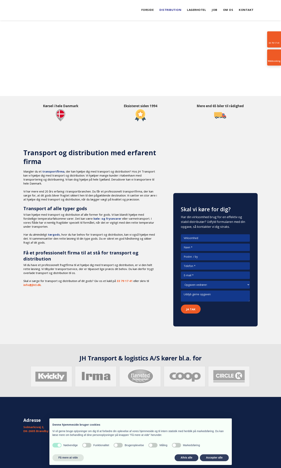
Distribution (170, 10)
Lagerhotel (196, 10)
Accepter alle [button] (214, 457)
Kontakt (246, 10)
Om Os (228, 10)
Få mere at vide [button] (68, 457)
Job (214, 10)
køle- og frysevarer (107, 218)
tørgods (54, 234)
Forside (147, 10)
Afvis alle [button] (186, 457)
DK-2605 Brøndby (35, 431)
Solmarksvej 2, (33, 427)
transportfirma (53, 171)
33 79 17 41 (125, 281)
